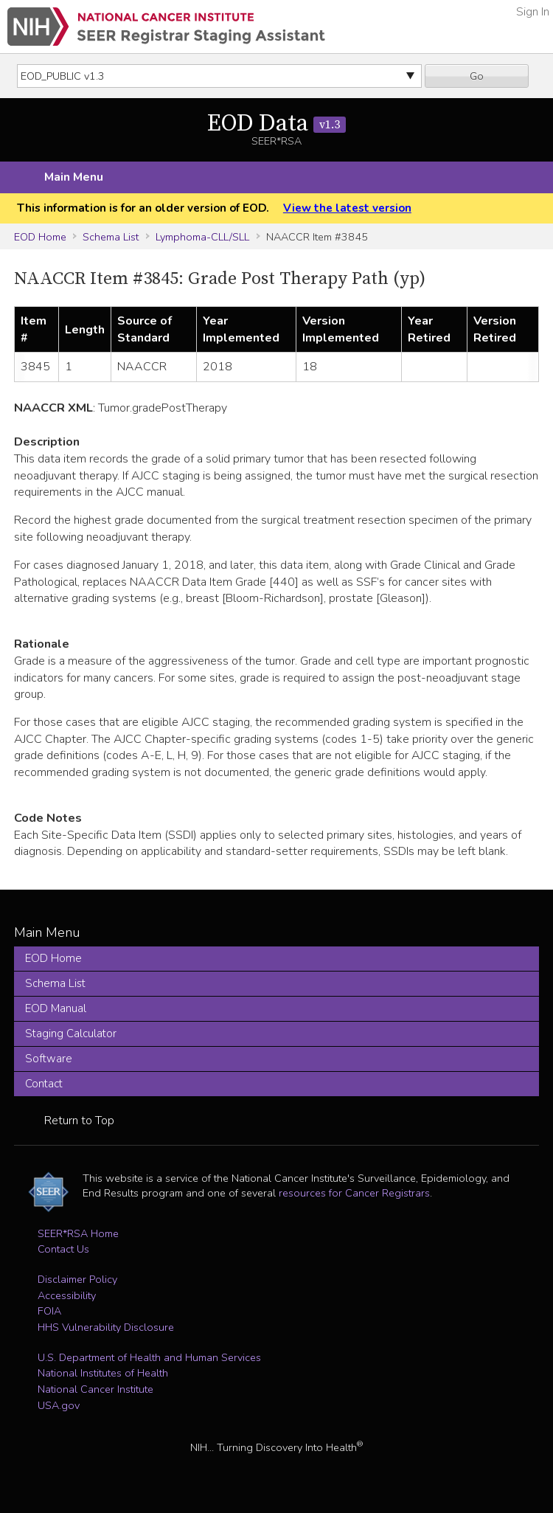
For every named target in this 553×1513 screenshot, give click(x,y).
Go (477, 76)
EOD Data (276, 124)
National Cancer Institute (95, 1389)
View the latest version (347, 208)
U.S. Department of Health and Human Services (149, 1357)
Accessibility (67, 1295)
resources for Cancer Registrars (354, 1192)
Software (48, 1058)
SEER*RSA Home (78, 1233)
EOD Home (40, 236)
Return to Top (79, 1120)
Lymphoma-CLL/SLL (202, 236)
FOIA (49, 1310)
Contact (44, 1083)
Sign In (532, 12)
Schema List (111, 236)
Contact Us (63, 1249)
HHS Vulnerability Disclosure (106, 1327)
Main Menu (73, 177)
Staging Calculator (70, 1033)
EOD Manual (55, 1008)
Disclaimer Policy (77, 1279)
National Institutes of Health (103, 1372)
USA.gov (59, 1405)
